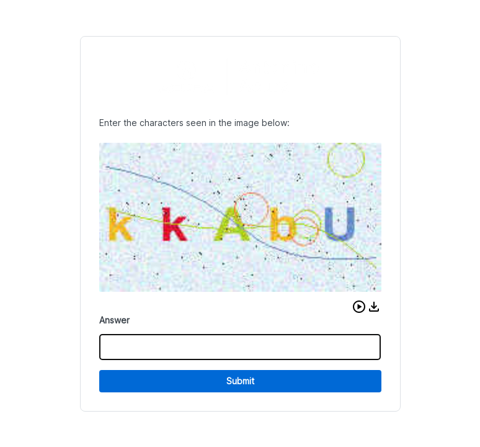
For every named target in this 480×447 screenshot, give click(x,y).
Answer (114, 320)
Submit (240, 381)
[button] (359, 306)
